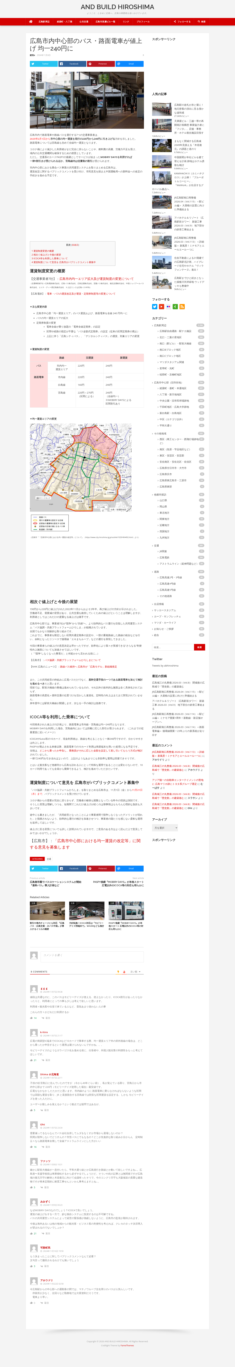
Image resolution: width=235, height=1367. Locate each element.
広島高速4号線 (168, 583)
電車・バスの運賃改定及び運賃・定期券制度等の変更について (81, 294)
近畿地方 (164, 525)
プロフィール (143, 21)
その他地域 (160, 433)
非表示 (75, 245)
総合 (156, 635)
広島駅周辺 (44, 21)
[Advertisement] (87, 210)
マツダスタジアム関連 (172, 362)
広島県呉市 (166, 474)
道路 (156, 571)
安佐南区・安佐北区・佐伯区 (175, 461)
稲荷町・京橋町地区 (171, 374)
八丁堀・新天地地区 (171, 394)
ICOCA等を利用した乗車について (50, 259)
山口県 (163, 500)
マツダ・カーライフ (165, 622)
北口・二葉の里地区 (171, 337)
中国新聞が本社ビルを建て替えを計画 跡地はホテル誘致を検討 (189, 161)
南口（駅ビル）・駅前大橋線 (175, 343)
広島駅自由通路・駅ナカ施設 (175, 331)
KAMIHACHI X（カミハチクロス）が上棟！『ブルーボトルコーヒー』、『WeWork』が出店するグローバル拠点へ (178, 181)
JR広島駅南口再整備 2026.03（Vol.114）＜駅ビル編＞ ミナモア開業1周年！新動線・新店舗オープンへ (178, 717)
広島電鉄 (164, 557)
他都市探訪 (160, 494)
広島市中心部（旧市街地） (168, 382)
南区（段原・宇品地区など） (175, 449)
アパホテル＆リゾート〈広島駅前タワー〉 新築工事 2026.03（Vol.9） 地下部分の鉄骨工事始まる (178, 704)
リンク (126, 21)
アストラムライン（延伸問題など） (179, 563)
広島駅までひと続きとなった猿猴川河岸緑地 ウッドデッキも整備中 (189, 281)
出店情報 (159, 604)
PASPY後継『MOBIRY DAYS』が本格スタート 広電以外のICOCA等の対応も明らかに (126, 928)
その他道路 (166, 596)
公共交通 (83, 21)
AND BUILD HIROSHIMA (117, 7)
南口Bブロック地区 (170, 349)
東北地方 (164, 512)
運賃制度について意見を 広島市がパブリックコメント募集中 (64, 263)
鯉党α (32, 55)
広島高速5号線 (168, 589)
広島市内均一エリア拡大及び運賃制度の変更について (96, 280)
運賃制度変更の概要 (43, 251)
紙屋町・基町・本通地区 (173, 388)
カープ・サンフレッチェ (167, 616)
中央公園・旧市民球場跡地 (174, 400)
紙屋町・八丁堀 (64, 21)
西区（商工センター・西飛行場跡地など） (180, 441)
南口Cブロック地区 (170, 355)
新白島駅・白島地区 (171, 413)
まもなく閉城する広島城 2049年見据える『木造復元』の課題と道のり (188, 144)
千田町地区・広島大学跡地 (174, 406)
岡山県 (163, 506)
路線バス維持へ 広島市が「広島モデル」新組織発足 (88, 667)
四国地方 (164, 531)
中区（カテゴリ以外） (172, 419)
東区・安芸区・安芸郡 (172, 455)
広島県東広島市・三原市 (173, 480)
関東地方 (164, 518)
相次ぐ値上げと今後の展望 (46, 255)
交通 (49, 859)
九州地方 (164, 537)
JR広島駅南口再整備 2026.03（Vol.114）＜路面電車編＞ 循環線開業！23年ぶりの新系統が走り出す (178, 730)
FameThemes (127, 1347)
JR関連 (163, 551)
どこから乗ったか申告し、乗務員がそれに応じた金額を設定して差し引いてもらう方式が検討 (91, 751)
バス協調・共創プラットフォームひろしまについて (73, 661)
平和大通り (166, 425)
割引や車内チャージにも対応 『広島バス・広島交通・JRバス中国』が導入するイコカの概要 (47, 928)
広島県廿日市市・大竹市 (173, 467)
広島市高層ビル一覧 (105, 21)
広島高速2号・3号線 (171, 577)
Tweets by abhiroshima (165, 665)
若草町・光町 (167, 368)
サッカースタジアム (165, 610)
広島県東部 (166, 486)
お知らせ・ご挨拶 (164, 628)
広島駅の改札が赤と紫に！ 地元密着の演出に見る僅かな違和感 (189, 108)
